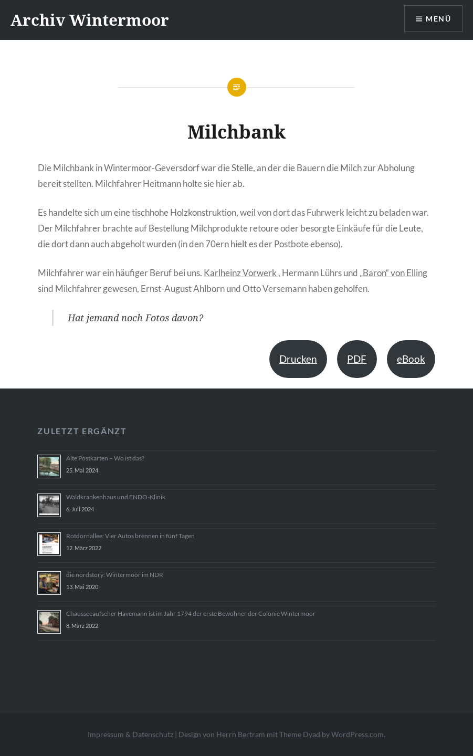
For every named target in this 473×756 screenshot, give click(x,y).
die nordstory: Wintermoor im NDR (114, 575)
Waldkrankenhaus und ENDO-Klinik (115, 497)
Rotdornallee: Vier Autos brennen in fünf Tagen (130, 536)
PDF (356, 359)
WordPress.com (357, 734)
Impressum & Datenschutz (130, 734)
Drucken (298, 359)
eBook (411, 359)
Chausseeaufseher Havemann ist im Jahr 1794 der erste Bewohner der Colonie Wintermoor (191, 613)
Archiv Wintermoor (89, 19)
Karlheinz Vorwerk (241, 272)
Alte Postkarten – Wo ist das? (105, 458)
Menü (438, 18)
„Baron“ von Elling (393, 272)
